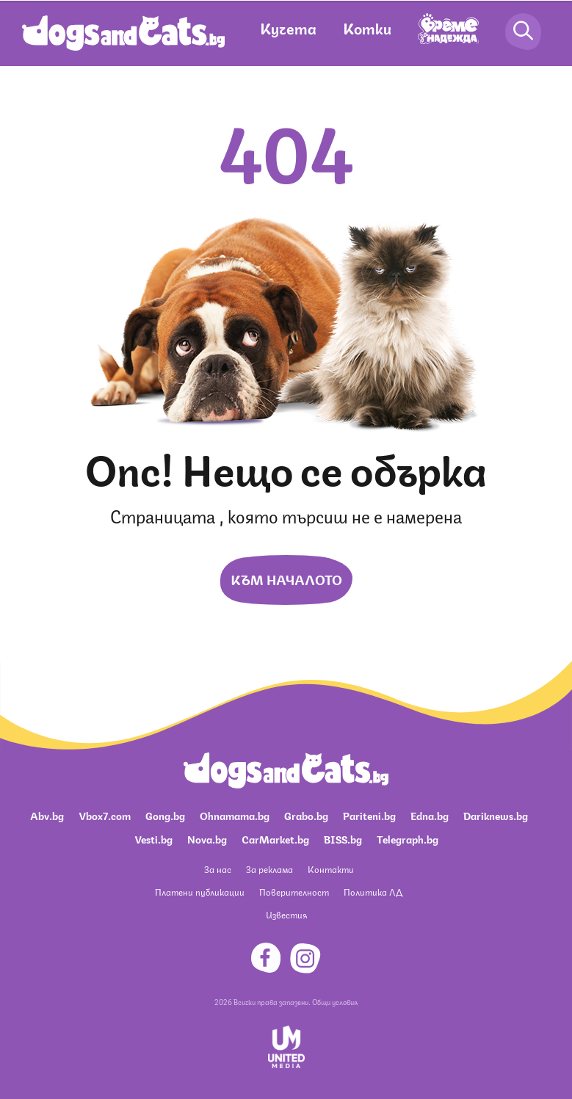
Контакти (331, 869)
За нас (217, 869)
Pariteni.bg (369, 815)
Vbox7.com (105, 815)
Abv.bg (47, 815)
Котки (367, 27)
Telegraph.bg (407, 838)
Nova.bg (207, 838)
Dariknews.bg (495, 815)
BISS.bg (343, 838)
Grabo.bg (306, 815)
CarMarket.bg (275, 838)
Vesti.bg (153, 838)
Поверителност (294, 891)
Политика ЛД (373, 891)
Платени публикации (200, 891)
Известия (286, 914)
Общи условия (335, 1001)
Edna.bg (429, 815)
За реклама (269, 869)
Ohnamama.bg (234, 815)
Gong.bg (165, 815)
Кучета (288, 27)
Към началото (286, 578)
